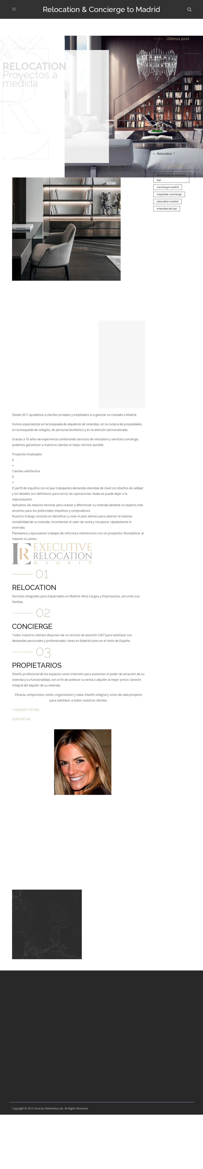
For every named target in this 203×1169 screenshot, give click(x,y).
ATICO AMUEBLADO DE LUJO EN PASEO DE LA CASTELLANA (170, 54)
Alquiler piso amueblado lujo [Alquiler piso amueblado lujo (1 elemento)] (171, 177)
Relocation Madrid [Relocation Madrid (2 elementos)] (167, 201)
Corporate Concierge (171, 138)
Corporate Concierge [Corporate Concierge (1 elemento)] (169, 194)
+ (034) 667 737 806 (25, 710)
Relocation (164, 153)
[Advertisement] (32, 1043)
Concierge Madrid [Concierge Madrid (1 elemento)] (168, 187)
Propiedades (166, 146)
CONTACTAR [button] (21, 719)
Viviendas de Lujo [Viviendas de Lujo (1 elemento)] (167, 208)
